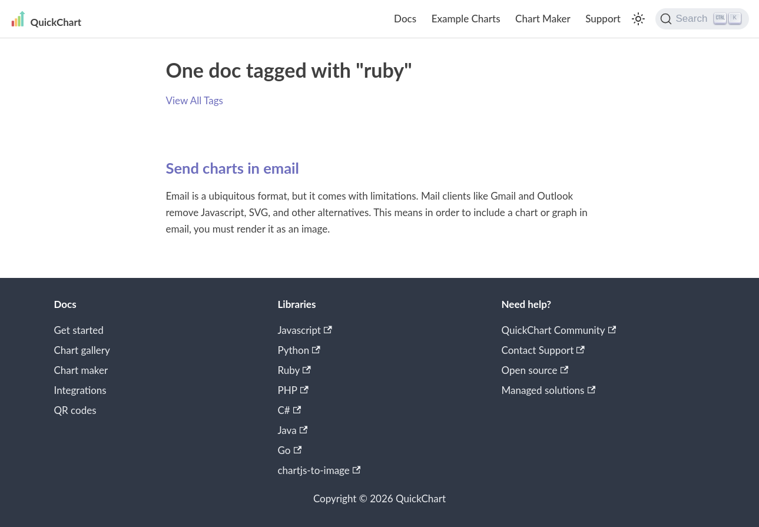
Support (603, 18)
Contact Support (543, 350)
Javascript (305, 330)
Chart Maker (543, 18)
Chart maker (81, 370)
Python (299, 350)
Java (293, 430)
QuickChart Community (559, 330)
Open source (535, 370)
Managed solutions (549, 390)
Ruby (294, 370)
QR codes (75, 410)
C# (289, 410)
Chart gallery (82, 350)
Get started (79, 330)
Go (290, 450)
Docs (405, 18)
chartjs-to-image (319, 470)
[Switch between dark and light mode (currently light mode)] (638, 19)
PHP (293, 390)
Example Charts (466, 18)
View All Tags (194, 100)
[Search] (702, 18)
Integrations (80, 390)
